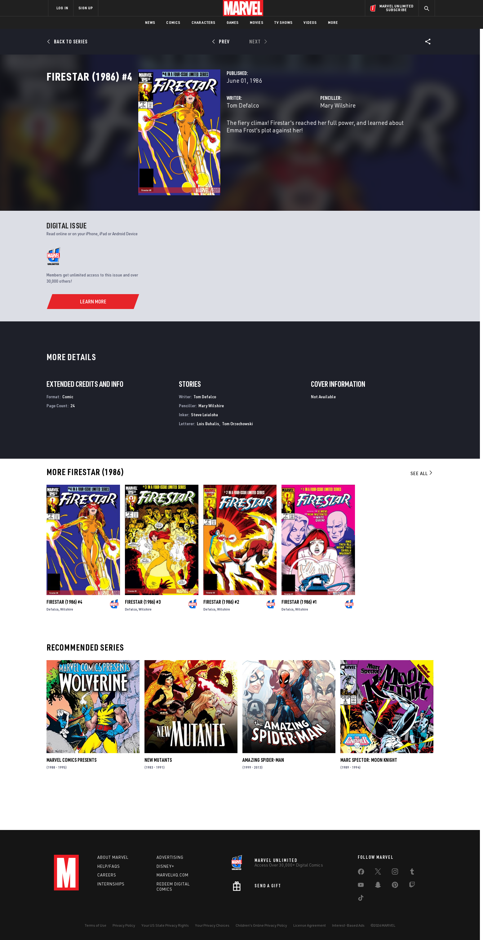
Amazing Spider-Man (263, 800)
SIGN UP (85, 8)
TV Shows (283, 22)
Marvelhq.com (172, 874)
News (150, 22)
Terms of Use (95, 925)
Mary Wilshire (305, 132)
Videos (310, 22)
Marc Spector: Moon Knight (368, 800)
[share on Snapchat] (378, 886)
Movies (256, 22)
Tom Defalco (178, 132)
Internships (111, 883)
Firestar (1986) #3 (143, 642)
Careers (106, 874)
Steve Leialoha (204, 454)
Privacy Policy (124, 925)
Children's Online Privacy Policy (261, 925)
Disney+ (165, 866)
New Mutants (158, 800)
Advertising (170, 857)
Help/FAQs (108, 866)
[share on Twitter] (378, 873)
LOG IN (62, 8)
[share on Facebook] (361, 873)
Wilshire (66, 649)
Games (233, 22)
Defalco (53, 649)
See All (421, 513)
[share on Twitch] (412, 886)
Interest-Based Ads (348, 925)
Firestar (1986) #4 (64, 642)
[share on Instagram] (395, 873)
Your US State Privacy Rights (165, 925)
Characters (203, 22)
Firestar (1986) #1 (299, 642)
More (333, 22)
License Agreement (309, 925)
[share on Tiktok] (361, 899)
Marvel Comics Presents (71, 800)
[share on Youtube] (361, 886)
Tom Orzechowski (237, 463)
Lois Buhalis (208, 463)
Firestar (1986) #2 (221, 642)
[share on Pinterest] (395, 886)
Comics (173, 22)
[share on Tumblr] (412, 873)
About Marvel (112, 857)
